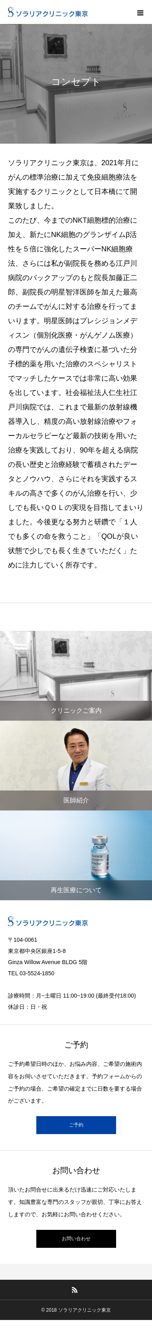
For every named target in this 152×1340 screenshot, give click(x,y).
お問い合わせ (76, 1238)
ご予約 (76, 1125)
